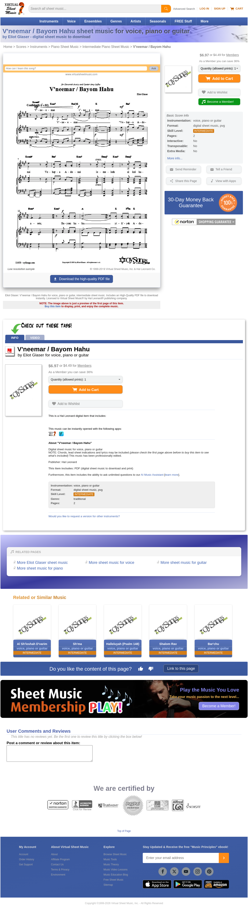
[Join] (224, 858)
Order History (26, 859)
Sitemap (108, 884)
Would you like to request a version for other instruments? (84, 516)
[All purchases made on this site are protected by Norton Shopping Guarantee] (204, 224)
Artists (135, 21)
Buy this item (53, 306)
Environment (58, 874)
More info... (175, 158)
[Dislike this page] (151, 669)
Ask (153, 68)
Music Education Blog (116, 874)
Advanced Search (184, 8)
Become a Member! (219, 706)
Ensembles (93, 21)
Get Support (26, 864)
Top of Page (124, 831)
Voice (71, 21)
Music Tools (110, 859)
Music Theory (111, 864)
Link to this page (181, 668)
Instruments (48, 21)
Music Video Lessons (115, 869)
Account (23, 854)
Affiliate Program (60, 859)
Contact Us (57, 864)
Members (232, 55)
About (54, 854)
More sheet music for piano (40, 568)
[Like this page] (140, 669)
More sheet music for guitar (184, 562)
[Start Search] (166, 9)
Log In (204, 8)
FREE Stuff (183, 21)
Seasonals (158, 21)
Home (7, 47)
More (204, 21)
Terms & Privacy (60, 869)
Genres (116, 21)
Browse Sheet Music (115, 854)
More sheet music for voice (111, 562)
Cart (236, 8)
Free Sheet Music (113, 879)
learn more (171, 474)
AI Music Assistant (152, 474)
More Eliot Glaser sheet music (42, 562)
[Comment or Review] (50, 753)
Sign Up (219, 8)
